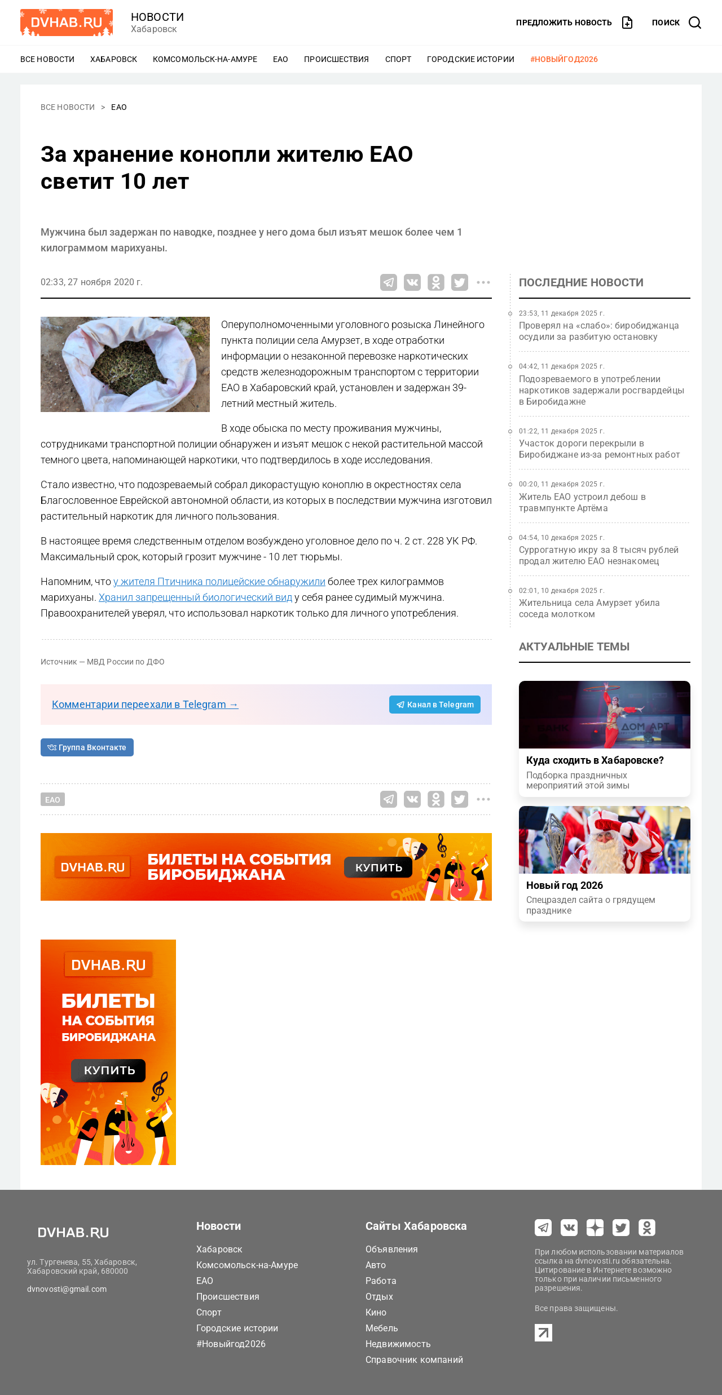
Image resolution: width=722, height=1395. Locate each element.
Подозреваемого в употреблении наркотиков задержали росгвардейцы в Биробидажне (601, 390)
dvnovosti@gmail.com (67, 1289)
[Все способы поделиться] (483, 282)
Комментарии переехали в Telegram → (145, 704)
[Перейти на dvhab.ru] (66, 22)
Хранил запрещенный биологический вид (195, 597)
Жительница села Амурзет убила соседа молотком (589, 608)
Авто (376, 1265)
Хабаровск (113, 59)
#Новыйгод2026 (564, 59)
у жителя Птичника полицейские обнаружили (219, 581)
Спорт (398, 59)
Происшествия (336, 59)
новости (157, 17)
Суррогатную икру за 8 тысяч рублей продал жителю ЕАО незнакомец (599, 555)
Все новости (47, 59)
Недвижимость (398, 1344)
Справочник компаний (414, 1359)
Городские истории (470, 59)
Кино (376, 1312)
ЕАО (280, 59)
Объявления (392, 1249)
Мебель (382, 1328)
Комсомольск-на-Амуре (205, 59)
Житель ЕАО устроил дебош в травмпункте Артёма (582, 502)
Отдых (379, 1296)
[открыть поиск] (677, 22)
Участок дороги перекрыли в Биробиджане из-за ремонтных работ (599, 449)
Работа (381, 1281)
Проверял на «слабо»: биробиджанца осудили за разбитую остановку (599, 331)
